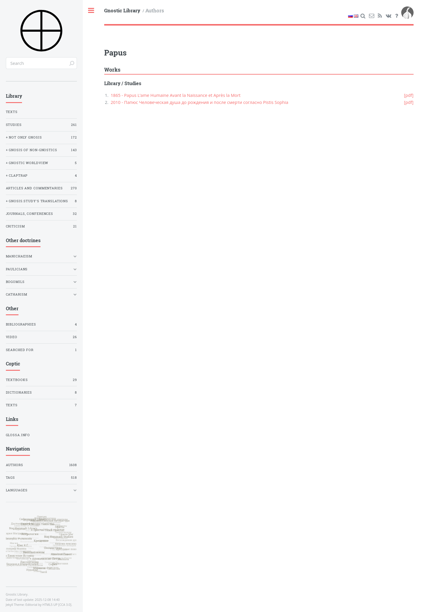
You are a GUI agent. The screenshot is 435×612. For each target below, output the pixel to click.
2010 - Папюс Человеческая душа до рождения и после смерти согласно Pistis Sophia (199, 102)
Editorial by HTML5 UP (42, 605)
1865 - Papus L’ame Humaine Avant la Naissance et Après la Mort (176, 95)
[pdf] (408, 95)
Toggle (91, 10)
